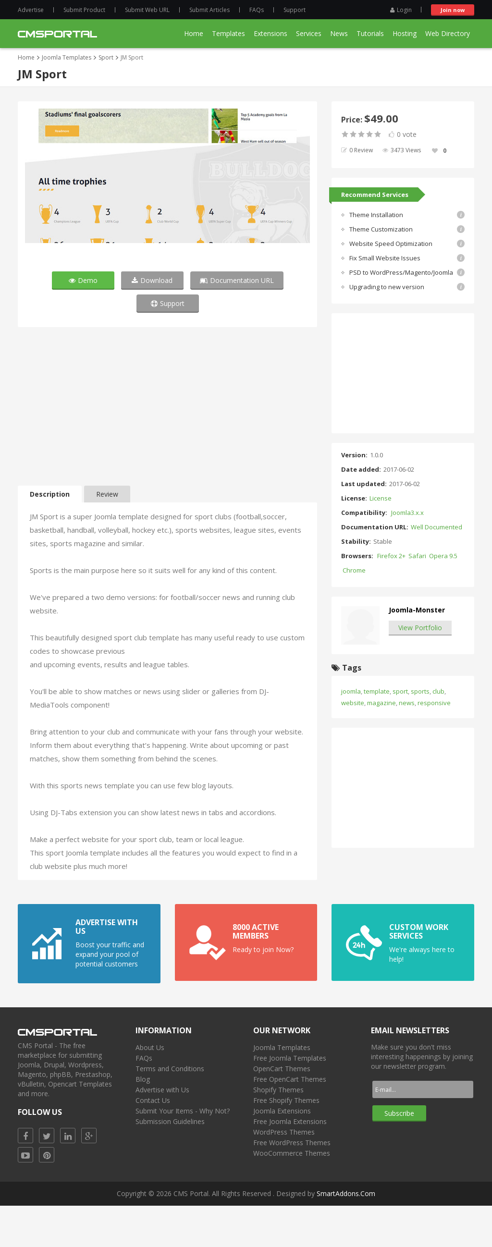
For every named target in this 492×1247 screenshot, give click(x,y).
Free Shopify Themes (286, 1141)
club (438, 691)
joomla (351, 691)
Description (50, 535)
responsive (434, 702)
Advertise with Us (162, 1131)
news (407, 702)
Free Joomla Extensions (290, 1162)
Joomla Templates (66, 57)
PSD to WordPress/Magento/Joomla (401, 272)
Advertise (31, 10)
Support (294, 10)
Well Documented (436, 527)
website (352, 702)
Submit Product (84, 10)
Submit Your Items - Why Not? (182, 1152)
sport (400, 691)
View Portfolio (420, 627)
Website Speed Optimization (390, 243)
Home (26, 57)
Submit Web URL (147, 10)
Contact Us (152, 1141)
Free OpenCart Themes (289, 1120)
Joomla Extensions (282, 1152)
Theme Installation (376, 214)
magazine (381, 702)
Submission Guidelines (170, 1162)
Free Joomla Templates (289, 1099)
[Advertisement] (167, 450)
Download (152, 321)
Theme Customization (381, 229)
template (377, 691)
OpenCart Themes (281, 1109)
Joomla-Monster (417, 609)
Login (401, 10)
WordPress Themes (284, 1173)
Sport (105, 57)
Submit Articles (209, 10)
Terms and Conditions (169, 1109)
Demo (83, 321)
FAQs (256, 10)
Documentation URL (237, 321)
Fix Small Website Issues (384, 258)
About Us (149, 1088)
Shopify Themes (278, 1131)
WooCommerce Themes (291, 1194)
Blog (142, 1120)
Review (107, 535)
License (380, 498)
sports (420, 691)
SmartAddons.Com (346, 1234)
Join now (453, 9)
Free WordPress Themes (292, 1183)
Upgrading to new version (386, 286)
